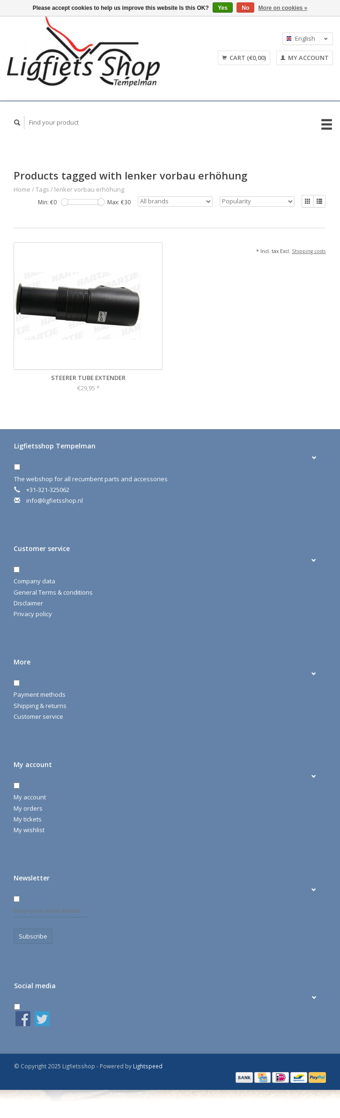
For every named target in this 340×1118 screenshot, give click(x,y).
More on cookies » (283, 8)
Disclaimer (28, 603)
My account (305, 57)
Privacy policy (33, 614)
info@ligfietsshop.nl (54, 500)
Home (22, 189)
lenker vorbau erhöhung (89, 189)
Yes (223, 8)
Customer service (38, 716)
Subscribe (33, 936)
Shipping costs (308, 251)
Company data (34, 581)
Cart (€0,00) (244, 57)
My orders (28, 808)
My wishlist (29, 830)
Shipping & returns (40, 705)
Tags (42, 189)
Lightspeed (148, 1066)
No (245, 8)
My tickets (28, 819)
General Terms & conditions (53, 592)
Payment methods (40, 694)
